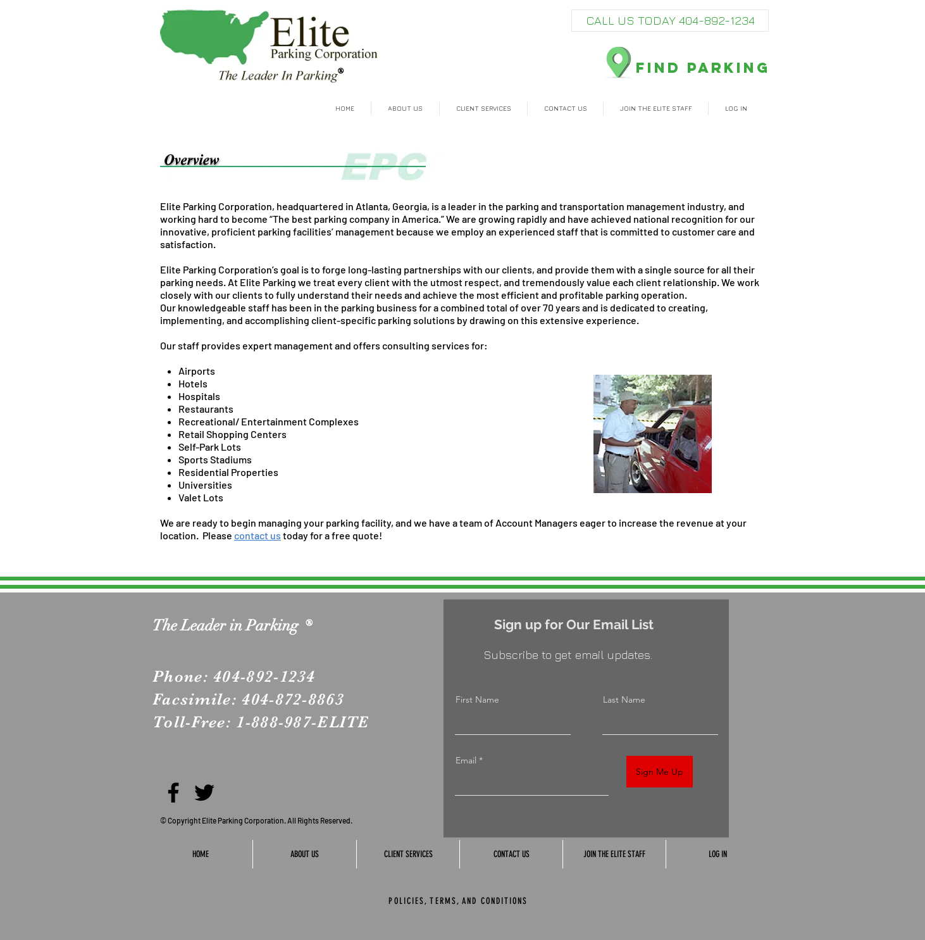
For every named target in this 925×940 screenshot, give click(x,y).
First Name (477, 699)
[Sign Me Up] (659, 771)
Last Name (624, 699)
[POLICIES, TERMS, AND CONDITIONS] (458, 900)
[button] (405, 108)
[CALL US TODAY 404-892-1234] (670, 20)
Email (466, 760)
